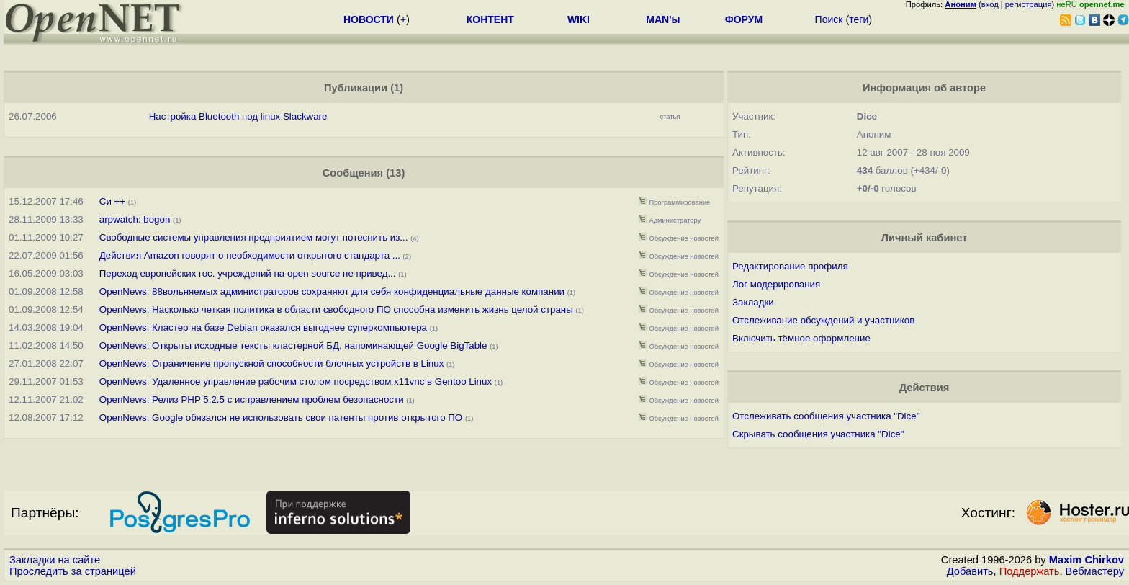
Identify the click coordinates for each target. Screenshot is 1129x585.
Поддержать (1029, 571)
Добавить (970, 571)
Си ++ (112, 201)
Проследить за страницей (72, 571)
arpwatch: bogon (135, 219)
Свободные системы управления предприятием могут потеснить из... (253, 237)
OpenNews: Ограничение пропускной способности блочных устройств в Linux (271, 363)
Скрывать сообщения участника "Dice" (818, 434)
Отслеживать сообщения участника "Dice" (825, 416)
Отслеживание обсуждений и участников (823, 320)
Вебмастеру (1095, 571)
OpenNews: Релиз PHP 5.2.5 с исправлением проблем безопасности (251, 399)
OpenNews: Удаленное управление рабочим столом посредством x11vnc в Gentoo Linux (295, 381)
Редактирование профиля (790, 266)
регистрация (1028, 4)
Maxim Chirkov (1086, 560)
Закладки (753, 302)
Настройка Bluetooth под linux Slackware (238, 116)
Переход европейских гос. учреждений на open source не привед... (247, 273)
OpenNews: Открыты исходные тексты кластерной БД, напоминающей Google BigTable (293, 345)
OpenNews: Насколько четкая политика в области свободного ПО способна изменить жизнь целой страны (336, 309)
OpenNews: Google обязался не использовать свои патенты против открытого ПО (280, 417)
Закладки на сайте (54, 560)
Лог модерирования (776, 284)
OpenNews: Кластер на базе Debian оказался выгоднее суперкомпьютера (263, 327)
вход (990, 4)
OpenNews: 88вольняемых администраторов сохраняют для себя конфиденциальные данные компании (331, 291)
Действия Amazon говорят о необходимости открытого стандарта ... (249, 255)
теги (858, 19)
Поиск (829, 19)
